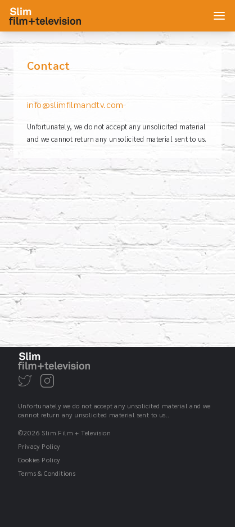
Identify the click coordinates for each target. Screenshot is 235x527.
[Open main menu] (219, 15)
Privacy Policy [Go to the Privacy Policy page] (39, 446)
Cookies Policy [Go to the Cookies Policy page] (39, 459)
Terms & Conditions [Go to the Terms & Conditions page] (46, 473)
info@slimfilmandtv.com (75, 104)
